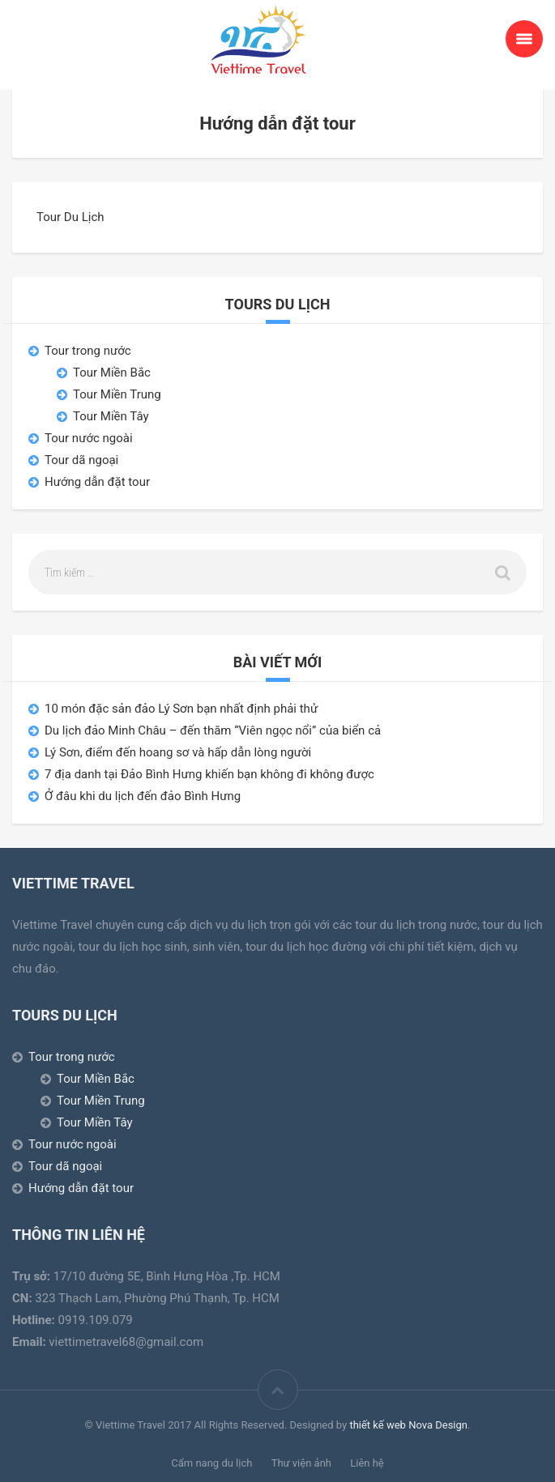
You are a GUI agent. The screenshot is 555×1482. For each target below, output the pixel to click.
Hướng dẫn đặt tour (97, 482)
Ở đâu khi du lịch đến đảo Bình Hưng (143, 796)
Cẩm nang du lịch (211, 1463)
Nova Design (437, 1425)
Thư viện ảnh (301, 1463)
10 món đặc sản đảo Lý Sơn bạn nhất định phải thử (181, 708)
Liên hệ (367, 1463)
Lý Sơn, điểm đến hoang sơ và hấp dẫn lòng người (178, 752)
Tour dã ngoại (81, 460)
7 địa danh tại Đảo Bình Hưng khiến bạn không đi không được (209, 774)
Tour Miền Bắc (112, 372)
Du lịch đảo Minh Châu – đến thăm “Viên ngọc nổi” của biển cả (213, 730)
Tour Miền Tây (111, 416)
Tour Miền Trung (117, 394)
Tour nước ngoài (89, 438)
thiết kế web (377, 1425)
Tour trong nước (88, 350)
